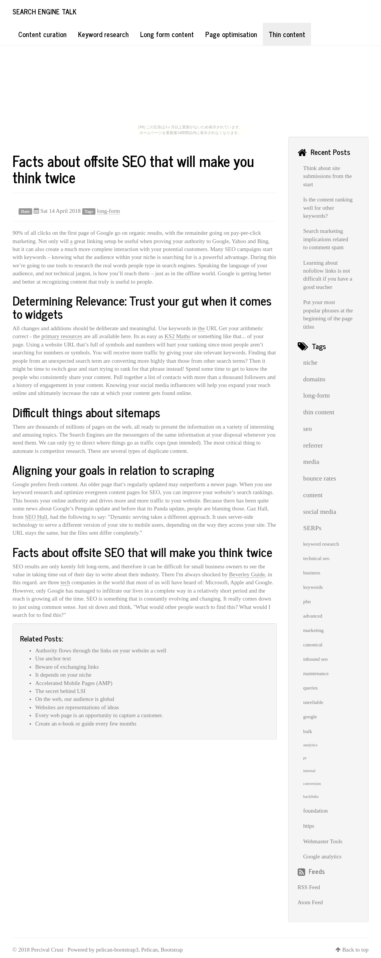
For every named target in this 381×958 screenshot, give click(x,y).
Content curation (42, 34)
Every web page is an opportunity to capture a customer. (99, 715)
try (72, 443)
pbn (307, 601)
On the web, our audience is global (74, 699)
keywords (313, 587)
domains (314, 379)
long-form (108, 211)
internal (309, 771)
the (201, 328)
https (308, 826)
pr (305, 758)
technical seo (316, 558)
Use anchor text (53, 658)
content (313, 495)
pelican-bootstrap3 (117, 950)
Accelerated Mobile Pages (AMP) (73, 683)
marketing (313, 630)
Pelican (149, 950)
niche (310, 362)
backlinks (311, 796)
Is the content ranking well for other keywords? (328, 208)
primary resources (61, 336)
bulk (307, 731)
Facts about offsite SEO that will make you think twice (133, 168)
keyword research (321, 544)
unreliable (313, 702)
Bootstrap (172, 950)
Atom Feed (310, 902)
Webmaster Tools (323, 841)
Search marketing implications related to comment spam (325, 239)
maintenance (316, 673)
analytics (310, 745)
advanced (312, 616)
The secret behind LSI (60, 691)
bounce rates (319, 478)
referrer (313, 445)
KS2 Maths (177, 336)
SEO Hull (36, 517)
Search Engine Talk (44, 11)
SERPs (312, 528)
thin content (318, 412)
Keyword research (103, 34)
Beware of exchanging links (67, 667)
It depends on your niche (63, 675)
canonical (313, 645)
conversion (312, 784)
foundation (315, 811)
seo (307, 428)
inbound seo (315, 659)
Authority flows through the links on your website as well (100, 651)
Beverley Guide (247, 574)
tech (65, 582)
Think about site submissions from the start (327, 176)
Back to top (355, 950)
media (311, 461)
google (310, 716)
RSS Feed (309, 887)
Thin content (287, 34)
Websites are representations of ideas (77, 707)
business (311, 573)
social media (319, 511)
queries (310, 688)
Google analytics (322, 856)
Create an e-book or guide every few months (85, 724)
